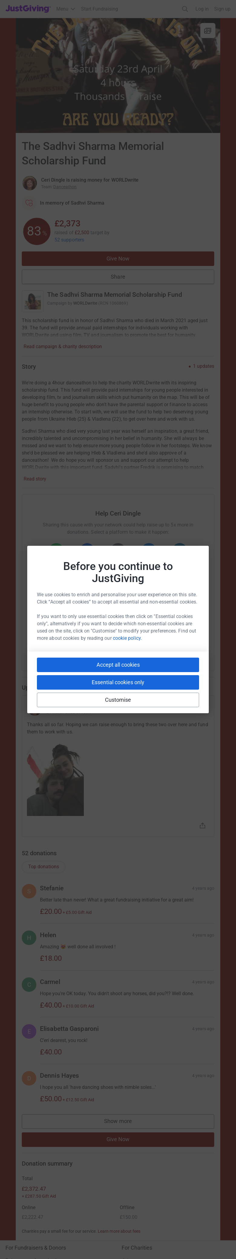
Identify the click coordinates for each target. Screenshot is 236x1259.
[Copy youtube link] (62, 646)
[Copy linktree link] (128, 647)
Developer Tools (22, 1181)
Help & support (21, 1127)
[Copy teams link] (106, 646)
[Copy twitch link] (174, 646)
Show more (124, 956)
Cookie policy (88, 1221)
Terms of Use (19, 1221)
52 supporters (69, 240)
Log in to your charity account (153, 1105)
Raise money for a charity (32, 1094)
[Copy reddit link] (152, 646)
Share (118, 276)
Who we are (134, 1159)
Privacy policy (54, 1221)
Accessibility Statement (133, 1221)
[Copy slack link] (84, 646)
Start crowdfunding (26, 1105)
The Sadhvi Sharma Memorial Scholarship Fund (114, 294)
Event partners (20, 1170)
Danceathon (65, 186)
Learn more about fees (119, 1065)
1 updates (203, 366)
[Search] (185, 9)
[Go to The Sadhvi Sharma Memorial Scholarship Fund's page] (33, 301)
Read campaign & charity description (63, 346)
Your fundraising (23, 1116)
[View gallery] (207, 30)
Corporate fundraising (28, 1159)
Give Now (118, 258)
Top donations (43, 701)
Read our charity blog (144, 1127)
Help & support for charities (151, 1116)
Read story (35, 479)
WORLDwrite (85, 303)
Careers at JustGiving (144, 1170)
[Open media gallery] (118, 75)
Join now (131, 1094)
